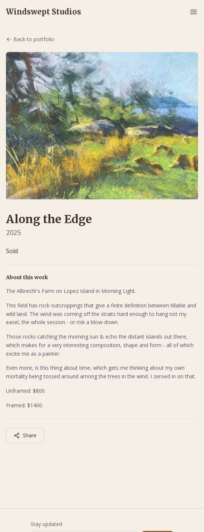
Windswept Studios (43, 11)
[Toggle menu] (193, 11)
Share (25, 435)
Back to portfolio (30, 39)
